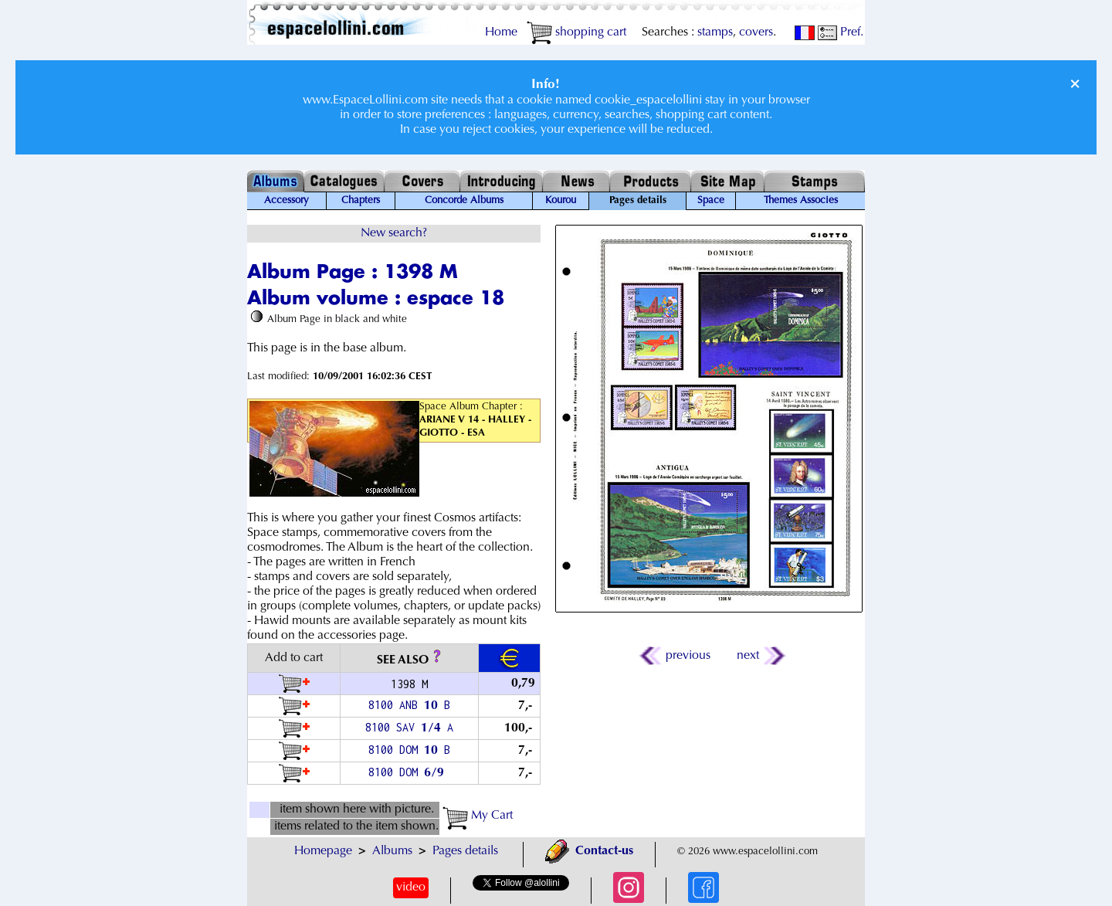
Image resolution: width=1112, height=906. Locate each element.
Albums (392, 851)
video (410, 887)
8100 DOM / (409, 772)
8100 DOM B (409, 749)
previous (676, 655)
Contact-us (589, 851)
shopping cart (576, 32)
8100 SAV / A (409, 727)
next (760, 655)
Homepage (323, 851)
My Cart (477, 815)
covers (756, 32)
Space (710, 200)
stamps (715, 32)
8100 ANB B (409, 704)
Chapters (360, 200)
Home (501, 32)
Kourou (560, 200)
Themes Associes (801, 200)
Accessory (286, 200)
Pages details (465, 851)
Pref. (840, 32)
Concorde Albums (464, 200)
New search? (394, 233)
